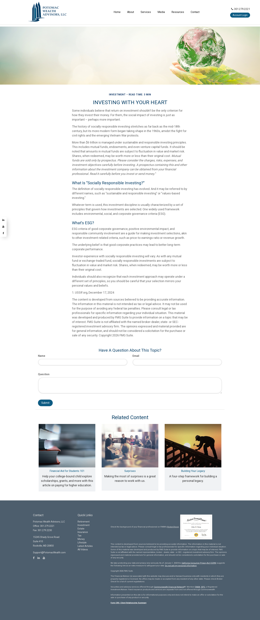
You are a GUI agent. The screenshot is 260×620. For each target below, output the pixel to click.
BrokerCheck (173, 527)
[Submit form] (45, 403)
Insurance (83, 532)
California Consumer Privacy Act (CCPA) (199, 563)
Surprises (130, 471)
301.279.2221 (240, 7)
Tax (79, 535)
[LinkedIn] (3, 220)
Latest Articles (85, 546)
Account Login (240, 13)
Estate (81, 528)
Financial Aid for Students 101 (67, 471)
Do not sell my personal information (181, 566)
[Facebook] (3, 233)
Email (135, 355)
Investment (84, 525)
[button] (110, 10)
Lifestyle (82, 542)
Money (81, 539)
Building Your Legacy (193, 471)
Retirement (84, 521)
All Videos (83, 549)
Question (43, 374)
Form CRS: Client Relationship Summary (128, 603)
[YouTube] (3, 227)
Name (41, 355)
